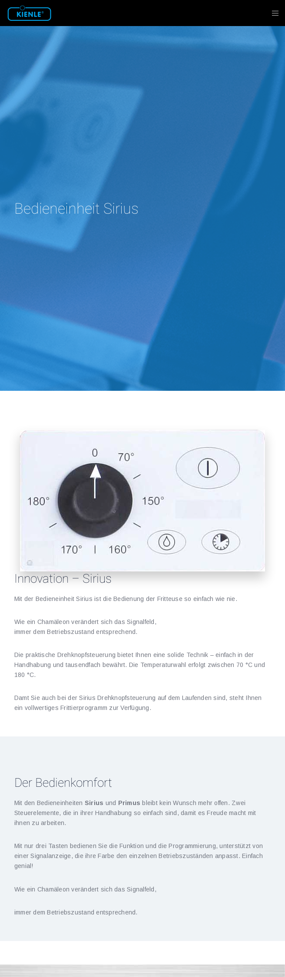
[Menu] (272, 13)
